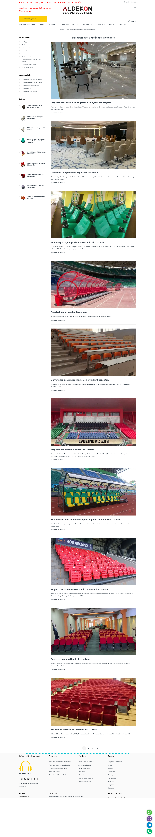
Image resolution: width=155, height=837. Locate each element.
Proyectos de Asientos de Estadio (31, 82)
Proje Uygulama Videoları (29, 42)
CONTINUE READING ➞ (58, 113)
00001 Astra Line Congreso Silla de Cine (36, 164)
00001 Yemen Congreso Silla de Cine (36, 129)
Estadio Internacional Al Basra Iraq (69, 312)
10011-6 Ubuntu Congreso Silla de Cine (35, 186)
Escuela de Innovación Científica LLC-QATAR (74, 729)
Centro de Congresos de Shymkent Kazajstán (74, 172)
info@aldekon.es (24, 796)
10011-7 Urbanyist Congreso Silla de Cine (36, 153)
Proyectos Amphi (26, 88)
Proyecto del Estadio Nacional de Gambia (72, 449)
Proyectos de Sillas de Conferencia (32, 79)
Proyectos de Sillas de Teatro (30, 91)
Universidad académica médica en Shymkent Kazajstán (80, 380)
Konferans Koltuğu (26, 48)
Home (62, 29)
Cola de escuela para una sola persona (31, 60)
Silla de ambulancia (27, 67)
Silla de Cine (24, 51)
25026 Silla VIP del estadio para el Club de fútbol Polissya (36, 141)
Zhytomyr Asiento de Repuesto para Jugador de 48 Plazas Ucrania (85, 519)
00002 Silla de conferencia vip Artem (36, 197)
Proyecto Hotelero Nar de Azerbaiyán (70, 659)
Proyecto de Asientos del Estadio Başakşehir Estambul (79, 589)
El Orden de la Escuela (28, 57)
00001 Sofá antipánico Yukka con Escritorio (34, 106)
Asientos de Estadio (27, 45)
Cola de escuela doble (29, 64)
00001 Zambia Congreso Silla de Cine (35, 117)
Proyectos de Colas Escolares (30, 85)
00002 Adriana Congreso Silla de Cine (35, 175)
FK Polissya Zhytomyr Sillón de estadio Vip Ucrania (77, 242)
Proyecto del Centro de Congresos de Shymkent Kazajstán (81, 102)
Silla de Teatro (25, 54)
